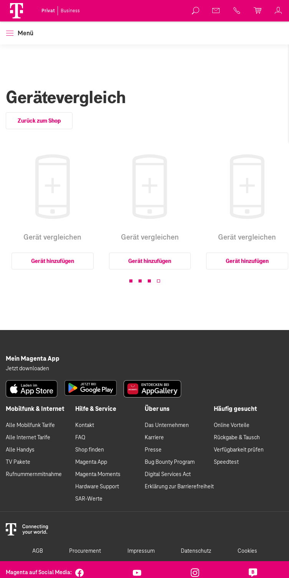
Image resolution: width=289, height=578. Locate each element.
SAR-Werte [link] (88, 499)
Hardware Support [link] (97, 487)
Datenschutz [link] (196, 551)
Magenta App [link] (91, 462)
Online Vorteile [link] (231, 425)
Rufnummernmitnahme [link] (34, 474)
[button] (16, 10)
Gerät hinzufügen (52, 261)
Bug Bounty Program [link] (170, 462)
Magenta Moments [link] (98, 474)
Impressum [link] (141, 551)
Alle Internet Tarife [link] (28, 438)
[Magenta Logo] (16, 10)
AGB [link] (37, 551)
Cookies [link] (247, 551)
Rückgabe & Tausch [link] (237, 438)
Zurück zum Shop (39, 120)
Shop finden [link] (89, 450)
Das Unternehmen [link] (167, 425)
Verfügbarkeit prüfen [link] (239, 450)
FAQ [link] (80, 438)
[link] (195, 10)
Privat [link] (48, 11)
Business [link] (70, 10)
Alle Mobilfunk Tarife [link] (30, 425)
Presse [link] (153, 450)
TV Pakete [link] (18, 462)
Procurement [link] (85, 551)
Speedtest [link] (226, 462)
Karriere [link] (154, 438)
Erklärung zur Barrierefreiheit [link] (179, 487)
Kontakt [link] (84, 425)
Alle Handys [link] (20, 450)
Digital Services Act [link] (168, 474)
